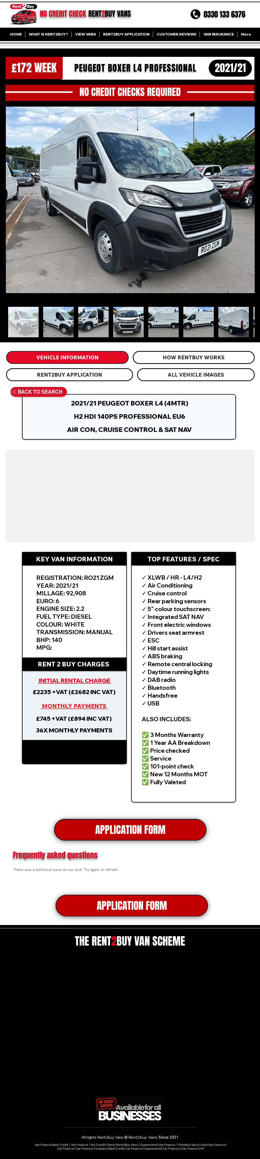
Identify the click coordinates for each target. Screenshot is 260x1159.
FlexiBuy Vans (188, 1145)
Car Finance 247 (193, 1148)
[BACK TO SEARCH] (36, 391)
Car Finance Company (91, 1148)
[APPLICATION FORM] (130, 830)
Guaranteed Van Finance (157, 1145)
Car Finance (65, 1148)
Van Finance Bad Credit (51, 1145)
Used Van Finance (212, 1145)
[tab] (67, 357)
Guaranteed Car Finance (162, 1148)
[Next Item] (247, 200)
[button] (74, 752)
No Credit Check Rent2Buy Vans (114, 1145)
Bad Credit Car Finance (125, 1148)
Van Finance (80, 1145)
